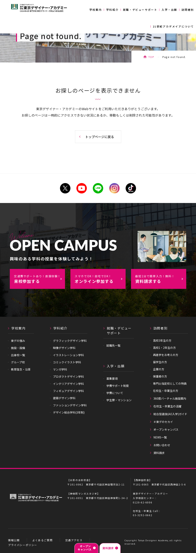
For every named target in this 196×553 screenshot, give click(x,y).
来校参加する (39, 279)
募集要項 (112, 378)
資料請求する (160, 279)
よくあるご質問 (42, 540)
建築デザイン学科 (64, 398)
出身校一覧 (18, 355)
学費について (114, 393)
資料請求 (159, 453)
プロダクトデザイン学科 (68, 376)
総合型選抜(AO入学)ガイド (170, 414)
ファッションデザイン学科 (70, 405)
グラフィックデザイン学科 (70, 341)
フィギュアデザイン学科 (68, 391)
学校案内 (95, 10)
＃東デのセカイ (163, 422)
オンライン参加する (100, 279)
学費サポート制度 (117, 386)
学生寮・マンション (119, 400)
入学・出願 (169, 10)
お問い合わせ (161, 445)
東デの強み (18, 341)
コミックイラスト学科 (67, 362)
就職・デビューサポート (140, 10)
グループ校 (18, 362)
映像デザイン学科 (64, 348)
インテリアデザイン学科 (68, 384)
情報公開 (14, 540)
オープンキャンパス (165, 429)
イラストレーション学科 (68, 355)
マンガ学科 (60, 369)
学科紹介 (112, 10)
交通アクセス (74, 540)
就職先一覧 (113, 345)
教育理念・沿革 (21, 369)
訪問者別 (188, 10)
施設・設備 (18, 348)
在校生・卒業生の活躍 (167, 406)
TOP (151, 57)
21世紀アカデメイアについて (173, 26)
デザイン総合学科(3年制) (69, 412)
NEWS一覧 (160, 437)
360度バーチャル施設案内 (169, 398)
